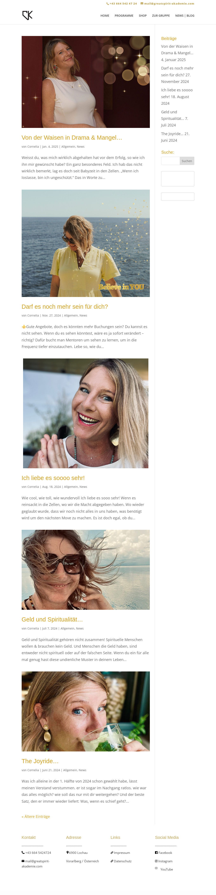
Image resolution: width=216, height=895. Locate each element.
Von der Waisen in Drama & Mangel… (72, 137)
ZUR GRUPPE (161, 15)
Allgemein (68, 146)
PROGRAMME (124, 15)
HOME (105, 15)
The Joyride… (40, 761)
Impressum (122, 853)
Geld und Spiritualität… (52, 619)
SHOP (143, 15)
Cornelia (33, 146)
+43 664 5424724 (38, 853)
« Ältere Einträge (36, 816)
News (81, 146)
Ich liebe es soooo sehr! (53, 478)
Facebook (165, 853)
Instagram (165, 861)
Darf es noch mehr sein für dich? (65, 306)
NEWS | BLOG (184, 15)
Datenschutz (122, 861)
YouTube (167, 869)
